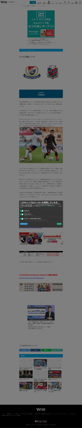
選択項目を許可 (23, 223)
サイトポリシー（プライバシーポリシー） (49, 206)
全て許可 (59, 223)
